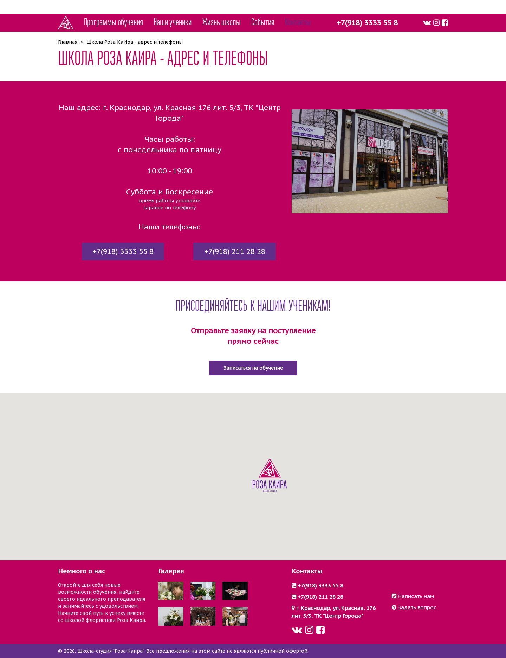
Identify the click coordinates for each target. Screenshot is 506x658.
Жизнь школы (221, 23)
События (262, 23)
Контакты (298, 23)
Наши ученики (173, 23)
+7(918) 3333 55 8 (367, 22)
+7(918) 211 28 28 (234, 251)
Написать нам (413, 595)
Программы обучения (113, 23)
